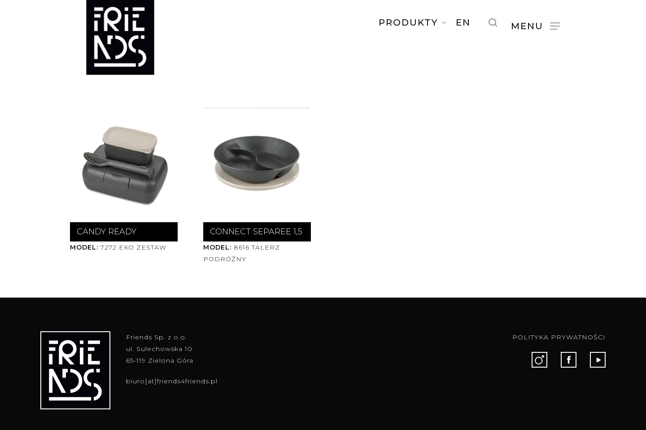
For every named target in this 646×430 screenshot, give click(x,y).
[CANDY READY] (122, 163)
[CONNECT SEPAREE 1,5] (255, 163)
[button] (535, 26)
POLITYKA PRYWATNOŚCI (559, 337)
